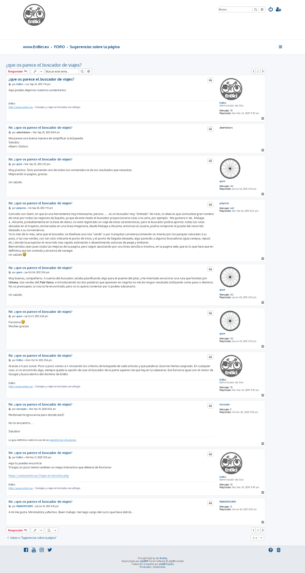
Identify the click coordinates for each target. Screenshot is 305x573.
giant (222, 181)
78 (231, 110)
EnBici (223, 103)
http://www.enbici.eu (21, 107)
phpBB (143, 561)
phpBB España (166, 564)
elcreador (225, 404)
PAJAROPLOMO (228, 501)
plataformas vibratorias (63, 440)
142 (231, 186)
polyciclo (224, 203)
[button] (263, 71)
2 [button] (258, 71)
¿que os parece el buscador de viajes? (43, 65)
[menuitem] (271, 10)
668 (232, 208)
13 (231, 506)
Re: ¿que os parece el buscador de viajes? (40, 128)
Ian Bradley (161, 558)
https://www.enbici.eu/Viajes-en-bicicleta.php (39, 475)
